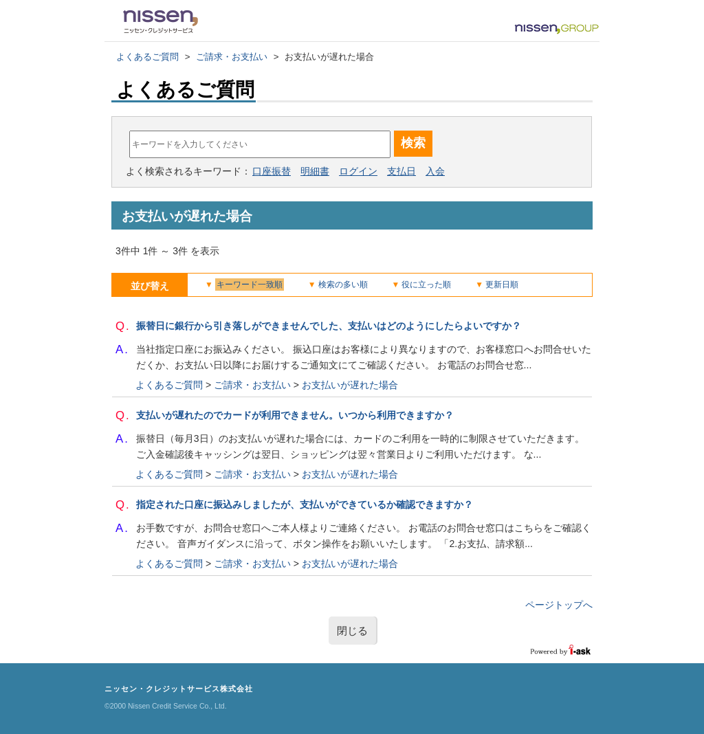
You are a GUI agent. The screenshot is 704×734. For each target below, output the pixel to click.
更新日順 (501, 284)
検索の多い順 (343, 284)
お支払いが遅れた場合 (350, 384)
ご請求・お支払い (231, 57)
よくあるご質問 (147, 57)
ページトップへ (559, 604)
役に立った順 (426, 284)
